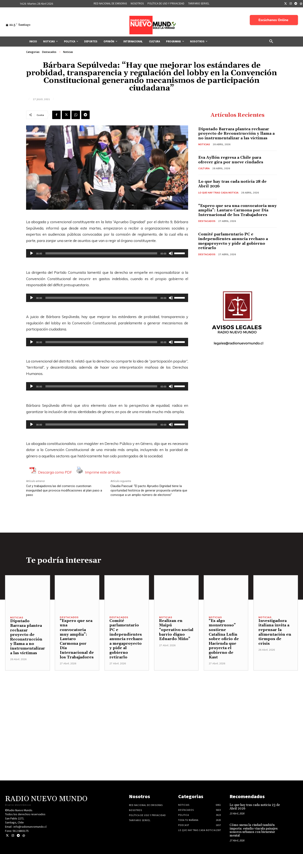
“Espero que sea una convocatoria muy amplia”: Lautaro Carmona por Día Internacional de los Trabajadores (237, 210)
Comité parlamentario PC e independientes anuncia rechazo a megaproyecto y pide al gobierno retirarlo (233, 241)
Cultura (204, 168)
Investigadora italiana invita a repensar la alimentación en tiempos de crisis (274, 632)
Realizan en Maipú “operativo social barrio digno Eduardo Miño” (176, 629)
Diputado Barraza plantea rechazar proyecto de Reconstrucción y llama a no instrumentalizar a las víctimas (236, 134)
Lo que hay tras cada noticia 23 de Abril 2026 (255, 807)
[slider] (101, 253)
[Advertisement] (151, 700)
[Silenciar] (171, 253)
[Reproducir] (31, 253)
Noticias (68, 52)
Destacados (49, 52)
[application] (107, 253)
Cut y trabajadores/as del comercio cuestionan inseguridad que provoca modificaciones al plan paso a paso (64, 490)
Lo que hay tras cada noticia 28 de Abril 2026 (232, 184)
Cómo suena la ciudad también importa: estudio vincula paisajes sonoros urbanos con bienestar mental (254, 830)
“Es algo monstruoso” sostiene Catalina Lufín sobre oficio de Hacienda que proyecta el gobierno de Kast (224, 639)
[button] (271, 41)
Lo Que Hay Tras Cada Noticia (218, 192)
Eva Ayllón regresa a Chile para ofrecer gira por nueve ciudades (230, 160)
